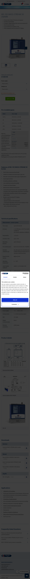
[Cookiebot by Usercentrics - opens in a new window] (22, 273)
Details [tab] (15, 277)
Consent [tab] (5, 277)
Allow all (15, 299)
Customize (15, 304)
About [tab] (24, 277)
